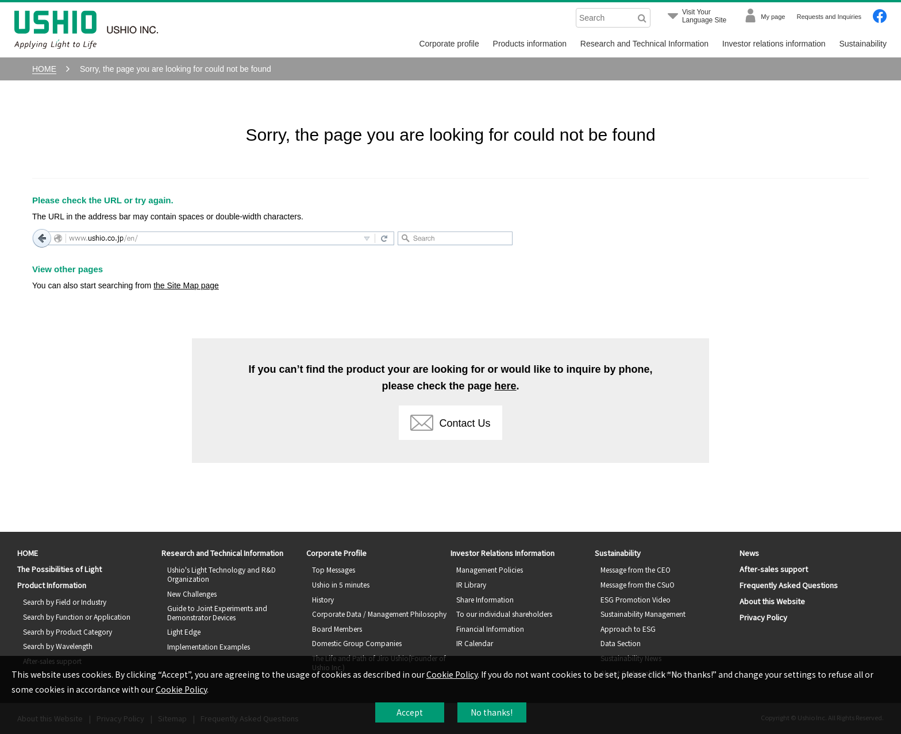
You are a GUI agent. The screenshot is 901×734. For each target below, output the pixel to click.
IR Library (471, 584)
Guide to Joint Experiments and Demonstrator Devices (217, 612)
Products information (530, 43)
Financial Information (490, 628)
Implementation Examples (208, 646)
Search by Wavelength (58, 646)
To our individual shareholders (504, 614)
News (749, 552)
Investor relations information (774, 43)
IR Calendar (474, 643)
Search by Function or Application (76, 616)
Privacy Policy (763, 617)
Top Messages (333, 569)
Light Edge (184, 631)
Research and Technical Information (644, 43)
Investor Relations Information (502, 552)
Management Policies (489, 569)
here (506, 386)
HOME (27, 552)
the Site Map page (186, 285)
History (323, 599)
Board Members (337, 628)
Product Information (51, 585)
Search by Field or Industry (64, 601)
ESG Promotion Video (635, 599)
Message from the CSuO (637, 584)
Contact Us (450, 422)
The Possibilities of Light (59, 568)
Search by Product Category (67, 631)
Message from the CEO (635, 569)
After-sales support (774, 568)
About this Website (772, 601)
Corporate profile (449, 43)
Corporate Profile (336, 552)
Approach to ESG (628, 628)
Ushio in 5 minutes (340, 584)
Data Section (620, 643)
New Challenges (192, 593)
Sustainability (863, 43)
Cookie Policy (452, 674)
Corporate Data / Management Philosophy (379, 614)
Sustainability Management (643, 614)
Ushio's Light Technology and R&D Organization (221, 574)
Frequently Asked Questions (789, 585)
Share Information (485, 599)
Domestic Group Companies (357, 643)
